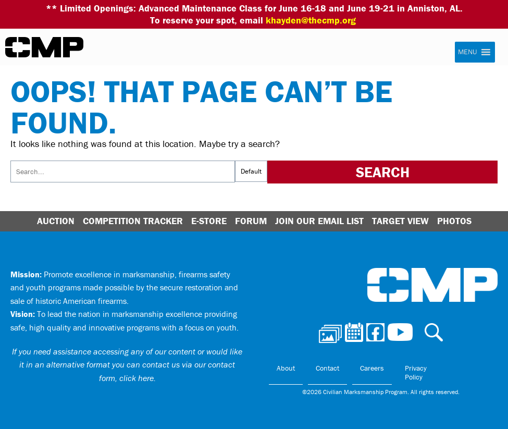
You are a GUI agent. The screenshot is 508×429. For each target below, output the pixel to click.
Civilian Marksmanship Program (44, 47)
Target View (400, 221)
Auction (56, 221)
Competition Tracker (133, 221)
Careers (372, 368)
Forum (251, 221)
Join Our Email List (319, 221)
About (286, 368)
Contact (327, 368)
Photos (454, 221)
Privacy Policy (416, 372)
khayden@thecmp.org (311, 20)
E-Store (209, 221)
